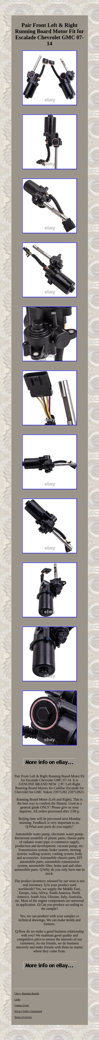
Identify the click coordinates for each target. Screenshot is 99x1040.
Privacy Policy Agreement (28, 1011)
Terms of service (23, 1017)
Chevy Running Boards (26, 993)
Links (17, 999)
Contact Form (21, 1005)
